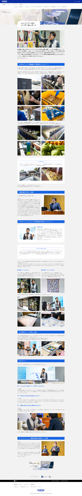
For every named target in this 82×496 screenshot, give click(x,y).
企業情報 (20, 4)
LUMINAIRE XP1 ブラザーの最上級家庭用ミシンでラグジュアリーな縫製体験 (55, 6)
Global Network (64, 480)
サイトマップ (39, 486)
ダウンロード (15, 4)
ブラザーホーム (16, 6)
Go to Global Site (56, 480)
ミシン (24, 6)
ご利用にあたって (16, 486)
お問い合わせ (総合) (33, 486)
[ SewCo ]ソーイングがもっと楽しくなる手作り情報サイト (34, 6)
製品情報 (4, 4)
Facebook (44, 476)
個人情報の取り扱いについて (25, 486)
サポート (9, 4)
